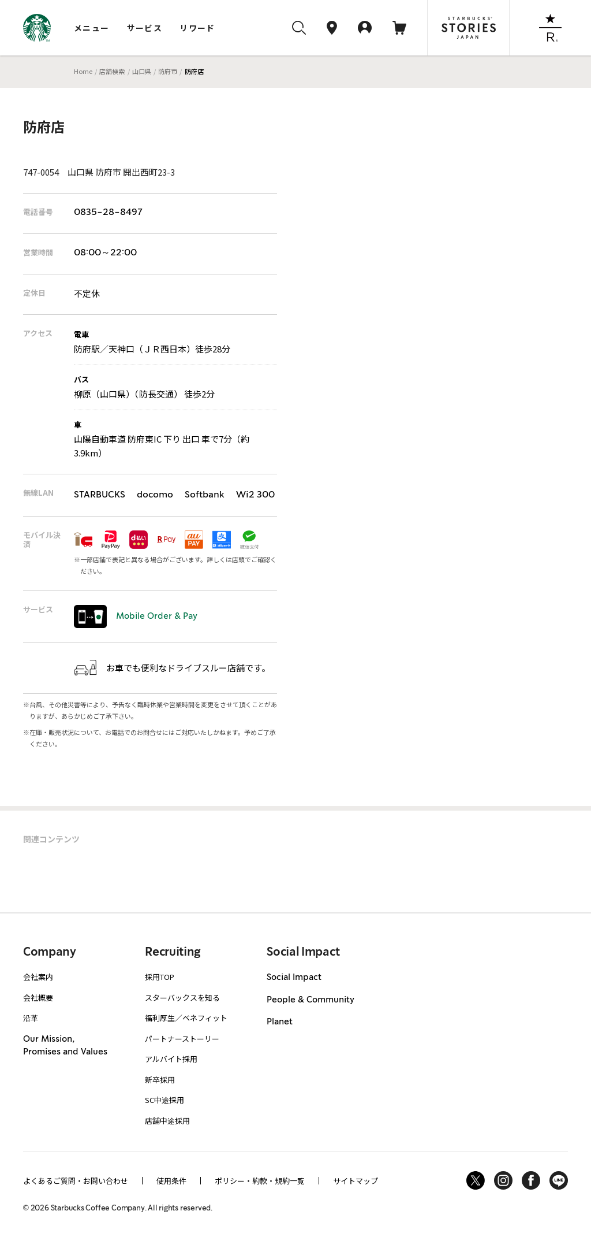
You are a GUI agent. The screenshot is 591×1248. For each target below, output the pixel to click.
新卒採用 (160, 1079)
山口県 (141, 71)
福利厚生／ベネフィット (186, 1017)
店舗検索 (112, 71)
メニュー (92, 28)
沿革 (30, 1017)
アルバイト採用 (171, 1058)
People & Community (310, 1000)
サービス (145, 28)
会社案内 (38, 976)
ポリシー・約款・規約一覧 (260, 1180)
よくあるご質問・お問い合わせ (75, 1180)
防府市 (167, 71)
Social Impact (294, 978)
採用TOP (159, 976)
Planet (280, 1022)
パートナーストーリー (182, 1038)
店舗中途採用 (167, 1120)
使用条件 (171, 1180)
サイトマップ (355, 1180)
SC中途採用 (164, 1099)
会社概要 (38, 997)
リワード (197, 28)
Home (83, 71)
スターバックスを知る (182, 997)
